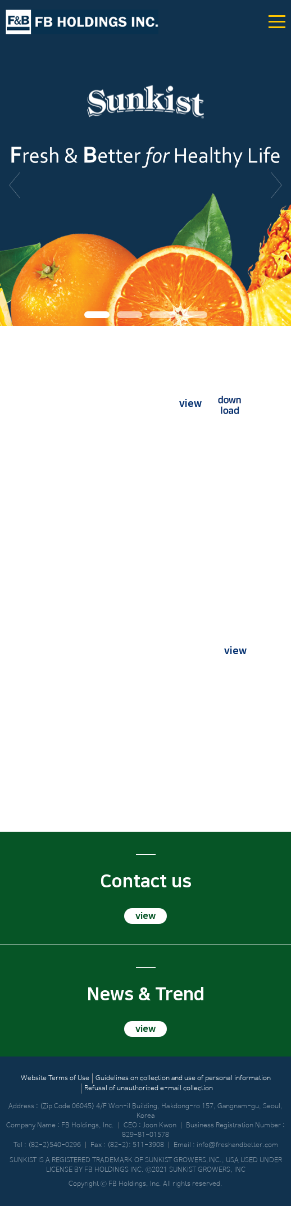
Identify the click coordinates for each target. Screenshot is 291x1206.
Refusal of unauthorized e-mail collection (148, 1088)
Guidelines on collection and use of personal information (183, 1078)
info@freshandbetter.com (237, 1145)
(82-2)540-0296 (54, 1145)
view (190, 404)
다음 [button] (276, 185)
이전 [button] (14, 185)
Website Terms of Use (55, 1078)
